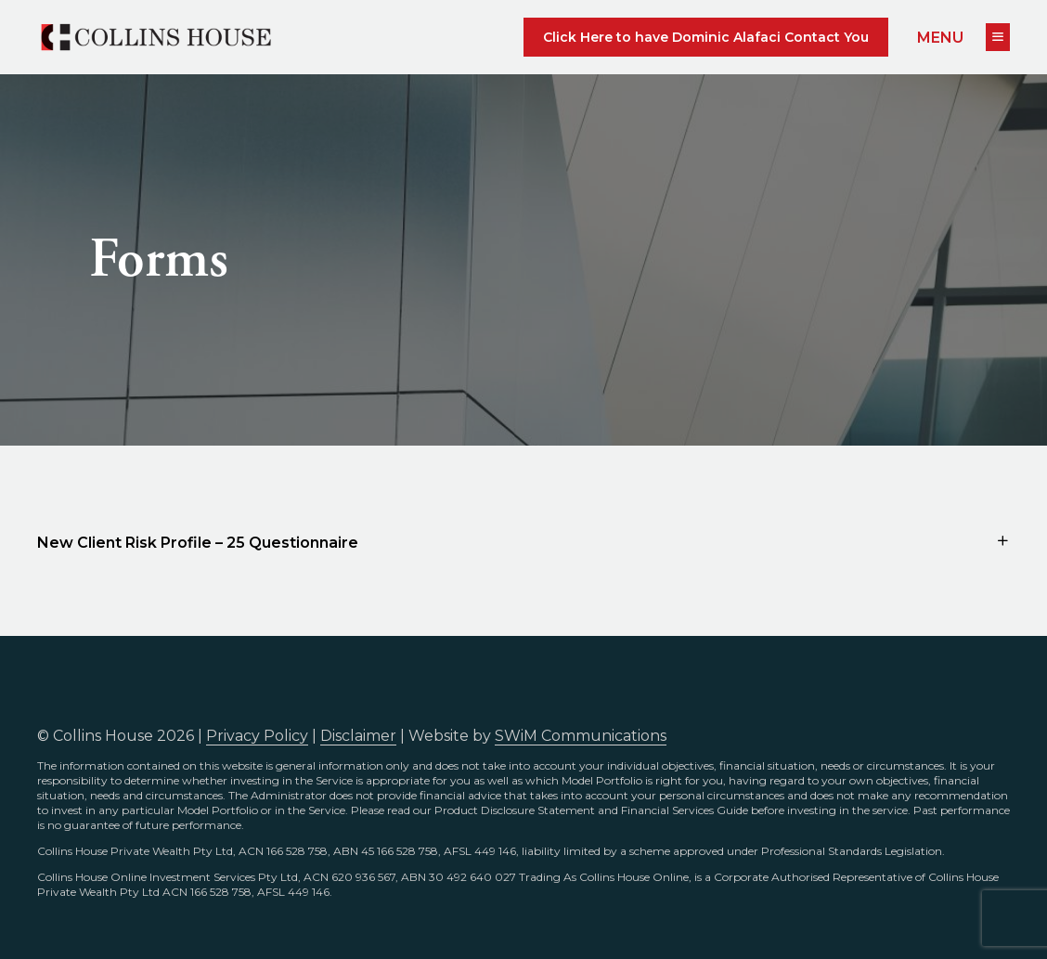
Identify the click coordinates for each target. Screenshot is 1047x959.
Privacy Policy (257, 736)
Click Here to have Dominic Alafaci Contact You (706, 37)
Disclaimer (358, 736)
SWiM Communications (580, 736)
